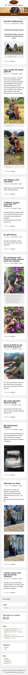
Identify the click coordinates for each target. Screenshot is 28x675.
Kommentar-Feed (8, 661)
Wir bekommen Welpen (11, 426)
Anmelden (6, 658)
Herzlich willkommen (13, 21)
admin (22, 23)
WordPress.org (7, 663)
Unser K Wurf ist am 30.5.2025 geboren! (13, 346)
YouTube (7, 618)
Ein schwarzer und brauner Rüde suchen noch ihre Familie (14, 259)
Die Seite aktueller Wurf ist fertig (12, 402)
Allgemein (13, 61)
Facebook (4, 618)
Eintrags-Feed (7, 660)
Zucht (5, 649)
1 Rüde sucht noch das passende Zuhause (12, 575)
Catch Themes (20, 672)
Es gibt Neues (10, 235)
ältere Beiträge (5, 599)
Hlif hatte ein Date (12, 483)
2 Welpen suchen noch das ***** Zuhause (12, 204)
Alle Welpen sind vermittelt (11, 181)
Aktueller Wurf (7, 222)
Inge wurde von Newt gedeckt (13, 71)
